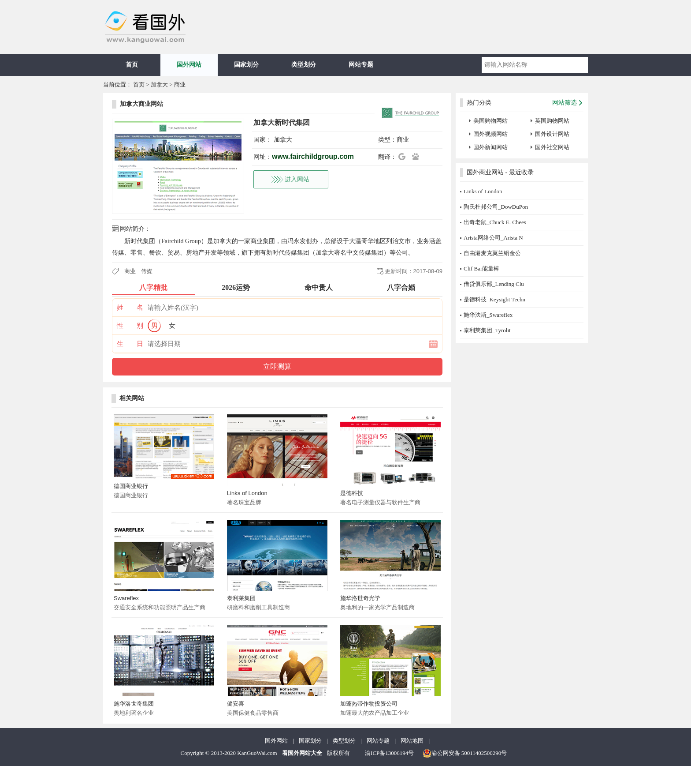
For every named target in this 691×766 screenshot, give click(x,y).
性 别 (130, 325)
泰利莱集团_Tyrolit (487, 330)
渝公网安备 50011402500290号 (465, 753)
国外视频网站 (490, 134)
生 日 (130, 343)
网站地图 (412, 740)
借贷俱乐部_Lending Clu (494, 284)
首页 (132, 64)
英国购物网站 (552, 120)
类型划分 (303, 64)
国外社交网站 (552, 147)
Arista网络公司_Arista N (493, 237)
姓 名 (130, 307)
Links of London (247, 493)
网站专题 (361, 64)
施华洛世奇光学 (360, 598)
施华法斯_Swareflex (488, 315)
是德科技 (351, 493)
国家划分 (246, 64)
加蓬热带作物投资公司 (369, 703)
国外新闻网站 (490, 147)
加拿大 (159, 84)
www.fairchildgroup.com (313, 156)
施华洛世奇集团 (134, 703)
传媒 (146, 271)
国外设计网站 (552, 134)
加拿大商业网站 (141, 104)
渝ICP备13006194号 (389, 753)
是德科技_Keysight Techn (494, 299)
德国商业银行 (131, 486)
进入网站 (297, 179)
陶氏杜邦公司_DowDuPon (496, 206)
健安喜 (235, 703)
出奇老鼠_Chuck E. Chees (495, 222)
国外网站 (189, 64)
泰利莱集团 (241, 598)
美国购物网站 (490, 120)
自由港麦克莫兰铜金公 (492, 253)
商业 (180, 84)
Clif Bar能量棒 (481, 268)
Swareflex (126, 598)
